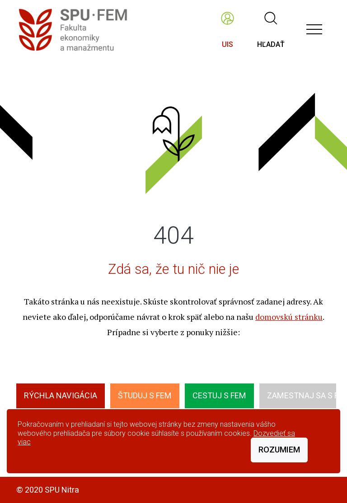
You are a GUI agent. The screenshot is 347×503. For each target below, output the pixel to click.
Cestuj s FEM (219, 395)
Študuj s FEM (145, 395)
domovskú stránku (289, 316)
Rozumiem (279, 449)
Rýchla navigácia (60, 395)
